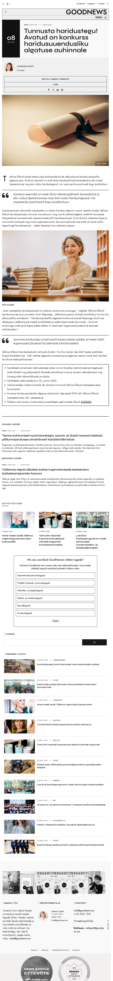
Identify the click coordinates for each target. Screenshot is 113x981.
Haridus (54, 79)
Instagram (91, 3)
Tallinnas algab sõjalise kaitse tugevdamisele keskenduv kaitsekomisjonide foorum (45, 471)
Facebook (81, 3)
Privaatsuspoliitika (83, 921)
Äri (54, 800)
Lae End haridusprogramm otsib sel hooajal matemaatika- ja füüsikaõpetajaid (91, 541)
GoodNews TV (59, 820)
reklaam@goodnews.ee (89, 930)
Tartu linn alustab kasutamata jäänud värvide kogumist (68, 744)
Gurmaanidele (59, 660)
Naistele (56, 720)
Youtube (101, 3)
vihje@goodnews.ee (19, 939)
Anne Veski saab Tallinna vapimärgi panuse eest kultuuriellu (17, 538)
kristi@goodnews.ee (59, 921)
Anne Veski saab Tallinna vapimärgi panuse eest (64, 704)
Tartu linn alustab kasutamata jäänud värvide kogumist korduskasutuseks (51, 540)
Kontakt (76, 951)
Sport (56, 680)
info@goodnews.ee (84, 911)
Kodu (26, 25)
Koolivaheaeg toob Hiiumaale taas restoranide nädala (68, 664)
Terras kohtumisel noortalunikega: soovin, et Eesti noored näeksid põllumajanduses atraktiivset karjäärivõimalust (52, 437)
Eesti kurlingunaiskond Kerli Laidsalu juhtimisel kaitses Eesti (70, 845)
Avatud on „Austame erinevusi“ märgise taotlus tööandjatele (71, 804)
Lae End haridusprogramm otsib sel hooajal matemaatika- (70, 784)
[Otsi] (94, 642)
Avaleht (34, 951)
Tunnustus (64, 79)
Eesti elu (33, 25)
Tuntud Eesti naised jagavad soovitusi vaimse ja (64, 724)
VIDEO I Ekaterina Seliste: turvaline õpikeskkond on (66, 824)
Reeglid (44, 951)
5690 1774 (56, 917)
